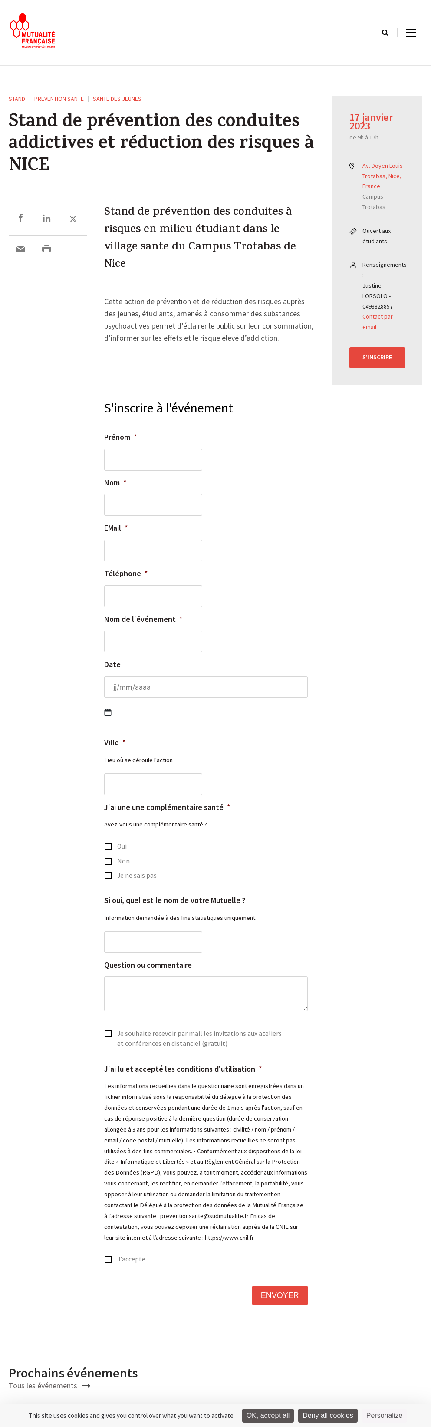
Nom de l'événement (143, 619)
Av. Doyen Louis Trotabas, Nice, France (382, 176)
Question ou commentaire (148, 965)
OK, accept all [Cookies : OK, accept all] (268, 1415)
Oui (122, 846)
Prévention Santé (59, 99)
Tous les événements (49, 1385)
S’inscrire (377, 357)
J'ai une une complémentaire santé (167, 807)
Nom (115, 483)
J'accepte (131, 1259)
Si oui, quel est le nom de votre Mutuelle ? (175, 900)
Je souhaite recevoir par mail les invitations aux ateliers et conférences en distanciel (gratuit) (199, 1038)
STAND (17, 99)
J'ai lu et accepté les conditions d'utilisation (183, 1069)
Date (112, 664)
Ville (115, 742)
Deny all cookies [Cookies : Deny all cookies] (328, 1415)
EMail (116, 528)
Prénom (120, 437)
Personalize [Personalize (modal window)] (384, 1415)
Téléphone (126, 573)
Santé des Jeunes (117, 99)
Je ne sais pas (137, 875)
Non (123, 861)
